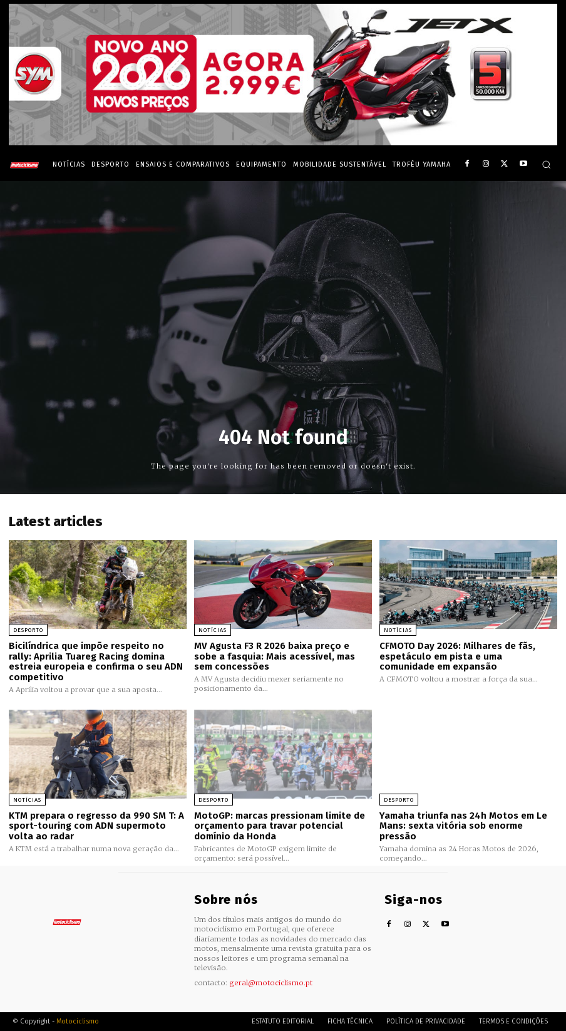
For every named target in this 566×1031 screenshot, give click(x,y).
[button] (546, 164)
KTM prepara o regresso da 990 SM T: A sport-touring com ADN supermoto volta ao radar (96, 826)
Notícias (212, 630)
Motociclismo (77, 1021)
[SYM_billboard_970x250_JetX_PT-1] (283, 142)
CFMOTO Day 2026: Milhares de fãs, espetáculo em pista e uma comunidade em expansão (457, 656)
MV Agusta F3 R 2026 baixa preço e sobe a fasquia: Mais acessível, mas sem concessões (274, 656)
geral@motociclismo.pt (270, 982)
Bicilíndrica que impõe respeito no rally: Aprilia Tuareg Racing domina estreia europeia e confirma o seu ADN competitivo (96, 661)
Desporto (28, 630)
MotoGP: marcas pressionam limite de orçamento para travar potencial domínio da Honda (279, 826)
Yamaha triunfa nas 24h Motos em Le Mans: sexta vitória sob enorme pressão (463, 826)
